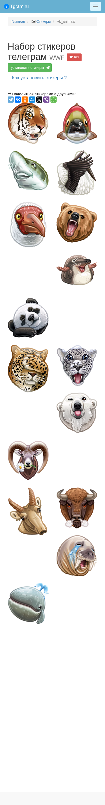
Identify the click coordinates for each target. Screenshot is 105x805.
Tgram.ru (16, 6)
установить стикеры (30, 68)
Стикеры (43, 21)
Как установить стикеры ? (39, 77)
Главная (18, 21)
